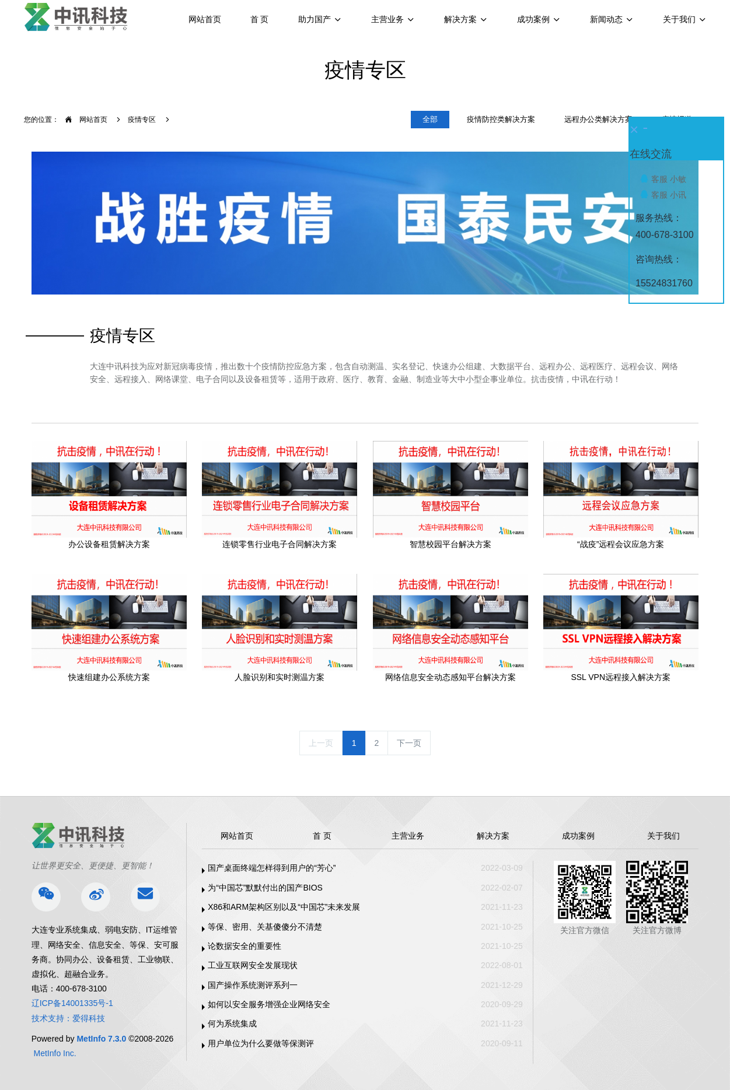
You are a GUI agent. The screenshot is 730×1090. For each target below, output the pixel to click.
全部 (430, 119)
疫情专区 (142, 119)
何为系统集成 (232, 1023)
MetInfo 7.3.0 (101, 1038)
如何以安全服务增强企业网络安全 (269, 1004)
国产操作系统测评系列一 (253, 985)
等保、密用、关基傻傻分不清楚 (265, 926)
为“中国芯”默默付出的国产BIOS (265, 887)
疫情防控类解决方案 (501, 119)
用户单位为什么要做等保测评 (261, 1043)
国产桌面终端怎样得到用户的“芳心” (272, 867)
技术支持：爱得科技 (68, 1018)
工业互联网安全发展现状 (253, 965)
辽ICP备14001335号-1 (72, 1003)
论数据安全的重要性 (244, 946)
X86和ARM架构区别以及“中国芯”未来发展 (284, 907)
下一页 (409, 743)
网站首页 (204, 19)
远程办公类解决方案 (598, 119)
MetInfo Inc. (55, 1053)
